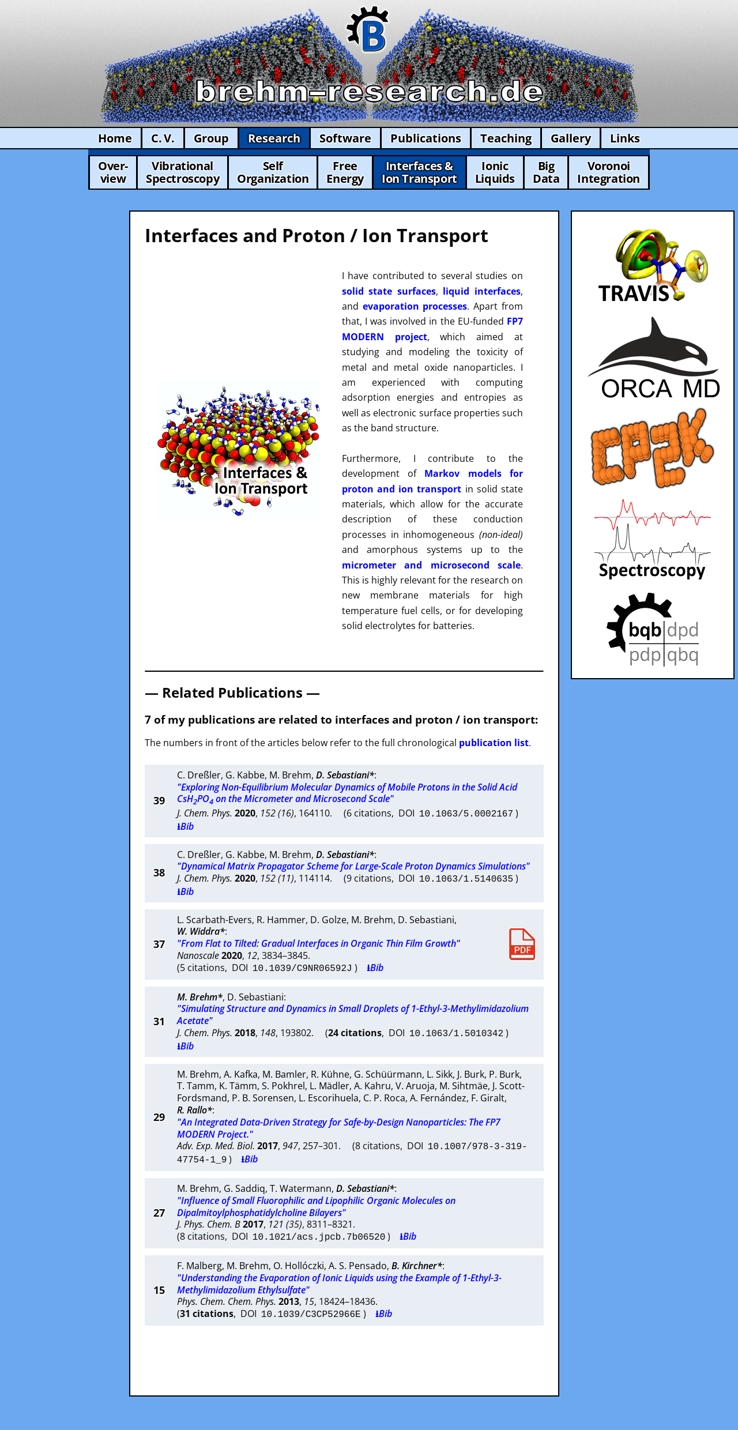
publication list (494, 742)
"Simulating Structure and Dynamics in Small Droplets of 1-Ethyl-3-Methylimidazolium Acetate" (353, 1011)
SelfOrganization (272, 172)
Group (211, 138)
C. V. (163, 138)
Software (345, 138)
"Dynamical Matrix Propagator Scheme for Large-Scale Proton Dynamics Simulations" (353, 865)
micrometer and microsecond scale (431, 565)
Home (115, 138)
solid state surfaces (389, 291)
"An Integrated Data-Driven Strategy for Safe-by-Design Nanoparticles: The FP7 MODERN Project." (338, 1111)
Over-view (113, 172)
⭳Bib (185, 825)
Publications (425, 138)
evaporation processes (415, 306)
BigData (546, 172)
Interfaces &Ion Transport (419, 172)
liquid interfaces (482, 291)
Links (625, 138)
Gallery (571, 138)
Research (274, 138)
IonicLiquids (495, 172)
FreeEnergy (345, 172)
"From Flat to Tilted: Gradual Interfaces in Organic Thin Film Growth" (318, 941)
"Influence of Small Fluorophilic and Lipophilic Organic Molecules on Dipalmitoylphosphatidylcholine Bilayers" (316, 1187)
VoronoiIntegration (608, 172)
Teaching (506, 138)
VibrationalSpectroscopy (182, 172)
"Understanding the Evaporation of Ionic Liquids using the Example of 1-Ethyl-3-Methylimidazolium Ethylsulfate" (339, 1263)
